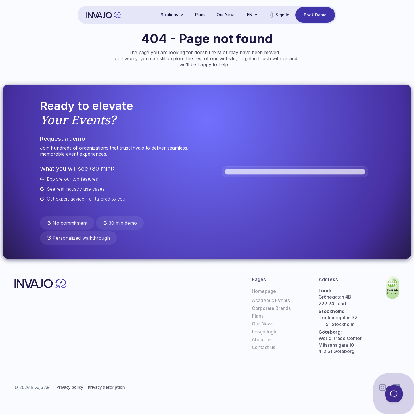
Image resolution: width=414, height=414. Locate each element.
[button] (172, 15)
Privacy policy (69, 387)
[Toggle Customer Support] (393, 393)
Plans (200, 14)
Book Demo (315, 14)
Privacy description (106, 387)
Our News (226, 14)
